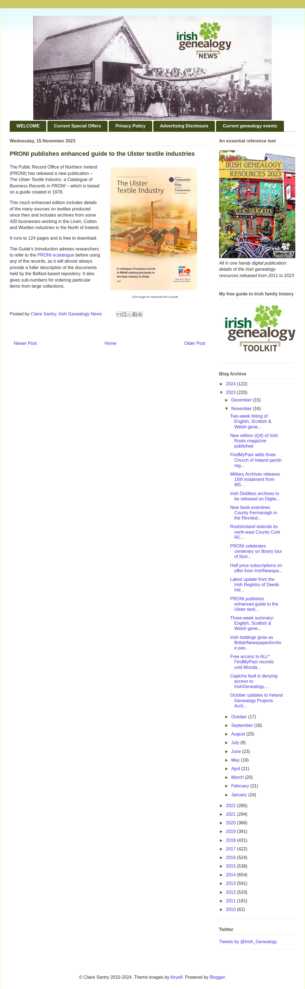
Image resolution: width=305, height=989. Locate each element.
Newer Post (25, 343)
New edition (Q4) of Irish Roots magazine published (254, 440)
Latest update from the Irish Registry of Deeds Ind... (254, 584)
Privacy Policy (130, 126)
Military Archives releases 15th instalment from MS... (255, 479)
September (242, 725)
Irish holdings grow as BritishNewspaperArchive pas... (255, 642)
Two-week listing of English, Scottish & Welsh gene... (250, 421)
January (239, 794)
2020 (231, 822)
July (235, 742)
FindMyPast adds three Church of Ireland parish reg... (256, 460)
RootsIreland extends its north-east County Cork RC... (255, 531)
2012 (231, 892)
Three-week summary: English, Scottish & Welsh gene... (252, 623)
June (236, 751)
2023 (231, 392)
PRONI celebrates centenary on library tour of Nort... (256, 551)
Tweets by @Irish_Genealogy (248, 941)
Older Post (194, 343)
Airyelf (176, 977)
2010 (231, 909)
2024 (231, 383)
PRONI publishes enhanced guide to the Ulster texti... (254, 604)
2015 (231, 866)
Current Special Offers (77, 126)
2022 (231, 805)
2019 (231, 831)
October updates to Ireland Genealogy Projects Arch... (256, 700)
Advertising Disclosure (184, 126)
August (238, 734)
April (236, 768)
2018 (231, 840)
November (242, 408)
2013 (231, 883)
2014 (231, 874)
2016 (231, 857)
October (239, 716)
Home (110, 343)
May (236, 760)
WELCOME (28, 126)
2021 (231, 814)
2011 (231, 900)
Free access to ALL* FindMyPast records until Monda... (252, 661)
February (240, 786)
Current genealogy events (250, 126)
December (242, 400)
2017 (231, 849)
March (238, 777)
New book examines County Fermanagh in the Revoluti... (253, 512)
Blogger (217, 977)
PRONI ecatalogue (55, 255)
